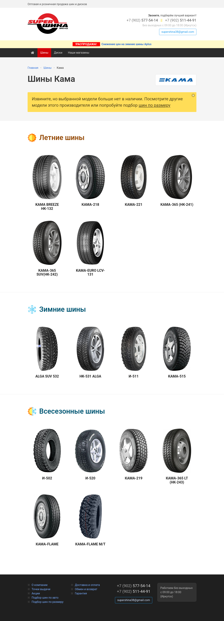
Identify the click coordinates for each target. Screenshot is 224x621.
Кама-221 (133, 181)
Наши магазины (78, 52)
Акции (36, 593)
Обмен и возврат (86, 589)
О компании (39, 585)
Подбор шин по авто (45, 597)
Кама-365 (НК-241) (177, 181)
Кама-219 (133, 454)
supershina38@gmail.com (177, 32)
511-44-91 (180, 20)
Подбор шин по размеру (47, 602)
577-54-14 (142, 20)
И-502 (47, 454)
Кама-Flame (47, 520)
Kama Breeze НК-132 (47, 183)
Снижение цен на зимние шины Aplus (112, 44)
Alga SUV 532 (47, 353)
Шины (44, 52)
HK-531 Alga (90, 353)
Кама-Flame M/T (90, 520)
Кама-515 (177, 353)
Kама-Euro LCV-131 (90, 248)
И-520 (90, 454)
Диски (58, 52)
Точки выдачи (41, 589)
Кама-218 (90, 181)
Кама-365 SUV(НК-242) (47, 248)
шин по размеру (154, 105)
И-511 (133, 353)
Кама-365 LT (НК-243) (177, 456)
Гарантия (81, 593)
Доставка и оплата (87, 585)
